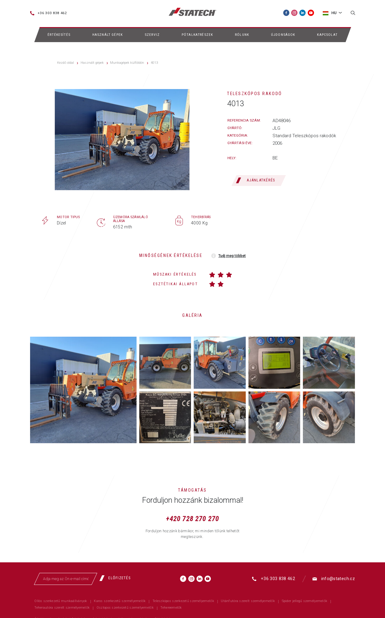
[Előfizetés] (117, 578)
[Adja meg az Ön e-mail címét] (65, 579)
